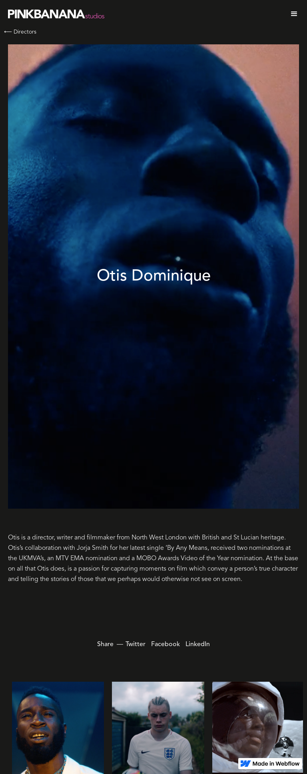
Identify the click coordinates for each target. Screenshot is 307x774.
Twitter (136, 644)
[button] (294, 14)
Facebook (165, 644)
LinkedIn (197, 644)
